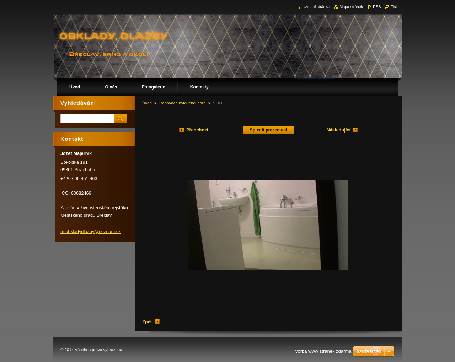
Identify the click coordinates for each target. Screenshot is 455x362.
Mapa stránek (351, 7)
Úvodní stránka (317, 7)
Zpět (147, 321)
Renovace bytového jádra (182, 103)
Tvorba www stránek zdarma (322, 351)
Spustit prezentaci (268, 130)
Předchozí (197, 130)
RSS (377, 7)
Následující (338, 130)
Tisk (394, 7)
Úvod (147, 103)
